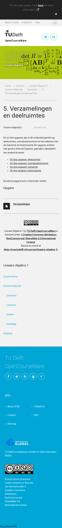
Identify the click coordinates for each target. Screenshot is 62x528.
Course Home (10, 276)
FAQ (38, 22)
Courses (20, 86)
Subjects (7, 333)
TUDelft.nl (39, 406)
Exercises (32, 89)
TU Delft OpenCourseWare (41, 231)
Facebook (8, 376)
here (40, 5)
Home (8, 86)
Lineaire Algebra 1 (38, 86)
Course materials (14, 89)
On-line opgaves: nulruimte (24, 167)
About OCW (11, 22)
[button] (55, 14)
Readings (11, 324)
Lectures (11, 305)
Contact (27, 22)
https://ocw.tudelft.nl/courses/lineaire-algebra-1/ (31, 249)
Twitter (16, 376)
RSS (24, 376)
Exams (10, 314)
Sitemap (11, 423)
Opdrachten (40, 128)
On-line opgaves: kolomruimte (25, 170)
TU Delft (41, 376)
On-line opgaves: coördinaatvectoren (29, 163)
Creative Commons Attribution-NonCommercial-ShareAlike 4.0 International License (31, 238)
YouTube (33, 376)
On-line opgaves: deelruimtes (25, 159)
